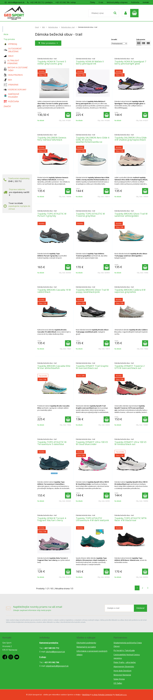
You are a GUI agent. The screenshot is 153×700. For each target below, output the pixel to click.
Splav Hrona (119, 679)
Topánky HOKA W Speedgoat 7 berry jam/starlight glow (130, 62)
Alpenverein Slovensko (124, 666)
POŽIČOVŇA (11, 101)
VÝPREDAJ (10, 44)
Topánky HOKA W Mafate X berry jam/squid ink (90, 62)
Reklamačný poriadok (86, 647)
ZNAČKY (7, 106)
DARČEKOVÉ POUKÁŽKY (11, 95)
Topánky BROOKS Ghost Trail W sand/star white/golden (131, 214)
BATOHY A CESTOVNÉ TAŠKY (15, 69)
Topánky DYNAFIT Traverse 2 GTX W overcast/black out (130, 366)
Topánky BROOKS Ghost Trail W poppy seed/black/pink (92, 290)
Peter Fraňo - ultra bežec (125, 662)
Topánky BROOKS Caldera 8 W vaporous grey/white (130, 290)
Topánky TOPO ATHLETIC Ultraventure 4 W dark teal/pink (92, 519)
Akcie (6, 34)
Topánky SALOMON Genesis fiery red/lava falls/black (51, 138)
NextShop (86, 694)
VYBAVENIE (11, 84)
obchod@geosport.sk (16, 2)
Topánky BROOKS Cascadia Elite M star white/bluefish (53, 366)
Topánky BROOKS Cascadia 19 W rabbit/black (54, 290)
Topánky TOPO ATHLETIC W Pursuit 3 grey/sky (51, 214)
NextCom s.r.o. (121, 694)
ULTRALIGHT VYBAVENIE (11, 62)
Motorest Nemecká (122, 675)
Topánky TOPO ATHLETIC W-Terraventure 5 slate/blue (52, 443)
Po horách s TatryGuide (124, 650)
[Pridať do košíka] (68, 115)
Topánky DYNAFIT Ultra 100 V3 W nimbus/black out (130, 443)
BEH (43, 27)
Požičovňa (135, 2)
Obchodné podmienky (86, 642)
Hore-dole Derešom (122, 670)
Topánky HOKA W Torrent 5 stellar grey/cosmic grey (51, 62)
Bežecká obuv (53, 27)
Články (92, 2)
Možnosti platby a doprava (117, 2)
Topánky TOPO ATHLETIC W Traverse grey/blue (90, 214)
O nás (101, 2)
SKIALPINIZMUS (13, 75)
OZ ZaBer (118, 683)
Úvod (37, 27)
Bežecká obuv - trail (68, 27)
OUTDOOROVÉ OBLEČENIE (13, 50)
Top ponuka (9, 39)
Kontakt (146, 2)
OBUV (9, 56)
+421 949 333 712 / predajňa (41, 2)
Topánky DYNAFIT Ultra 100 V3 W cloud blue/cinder (92, 443)
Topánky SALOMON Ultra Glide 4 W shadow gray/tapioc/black (131, 138)
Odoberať (140, 608)
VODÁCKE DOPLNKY (15, 89)
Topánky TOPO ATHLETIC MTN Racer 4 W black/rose (130, 519)
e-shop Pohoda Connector (102, 694)
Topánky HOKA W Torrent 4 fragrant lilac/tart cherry (51, 519)
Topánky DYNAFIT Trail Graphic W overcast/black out (92, 366)
